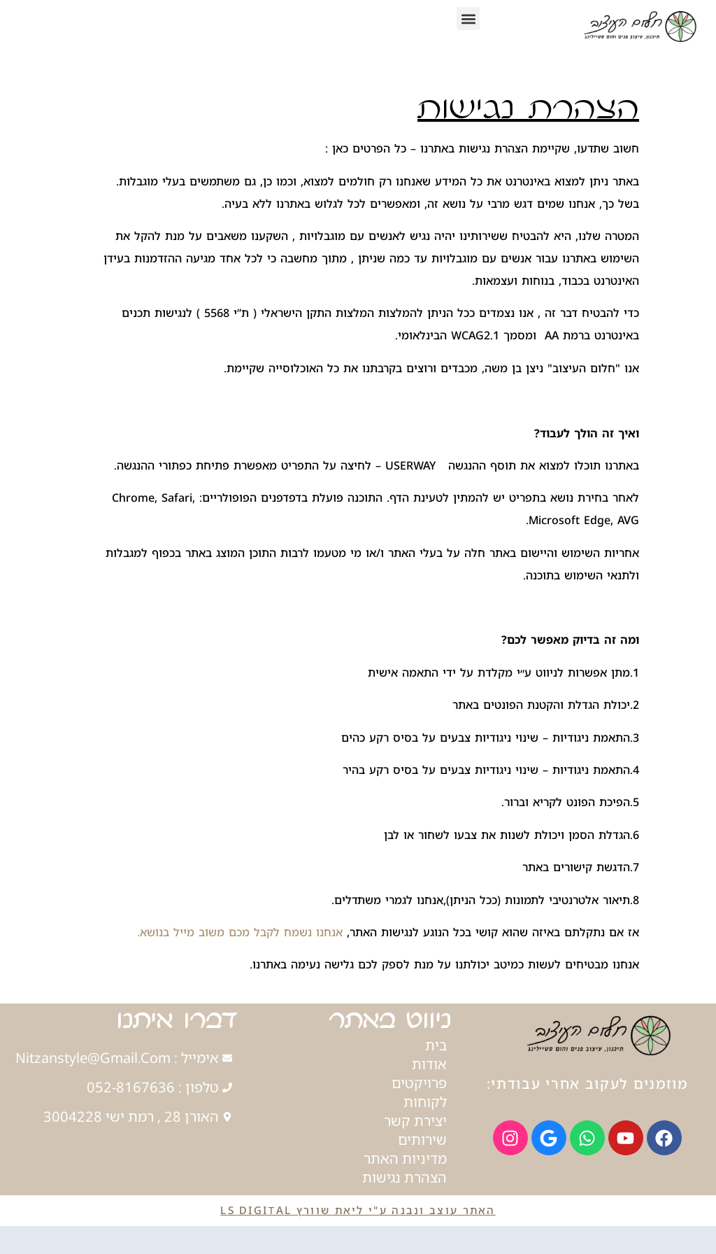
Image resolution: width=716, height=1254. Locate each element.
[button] (468, 18)
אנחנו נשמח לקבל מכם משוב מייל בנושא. (240, 932)
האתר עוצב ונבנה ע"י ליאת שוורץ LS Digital (357, 1210)
